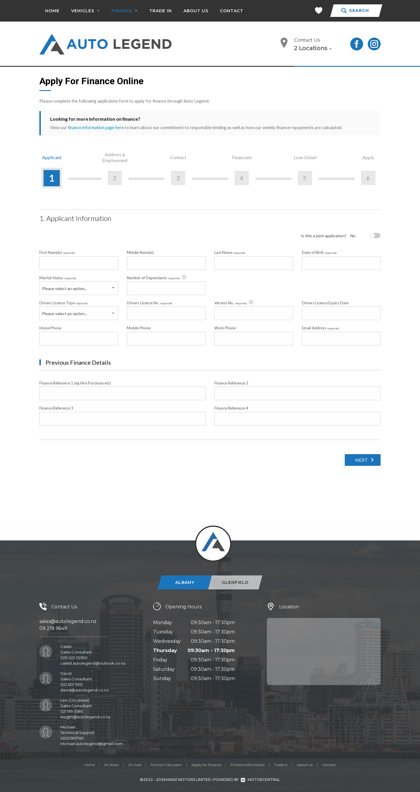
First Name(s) (57, 252)
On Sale (134, 764)
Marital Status (57, 277)
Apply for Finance (206, 764)
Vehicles (85, 10)
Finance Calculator (166, 764)
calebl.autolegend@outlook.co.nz (92, 663)
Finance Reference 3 (56, 408)
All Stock (111, 764)
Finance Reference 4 (231, 408)
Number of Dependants (157, 277)
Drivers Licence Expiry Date (325, 302)
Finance (124, 10)
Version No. (234, 302)
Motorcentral (260, 779)
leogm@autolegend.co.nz (85, 716)
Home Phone (50, 328)
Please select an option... (64, 288)
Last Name (229, 252)
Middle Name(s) (140, 252)
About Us (195, 10)
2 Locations (311, 48)
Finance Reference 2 (231, 382)
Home (52, 10)
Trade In (160, 10)
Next (360, 459)
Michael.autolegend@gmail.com (91, 743)
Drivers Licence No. (149, 302)
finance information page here (96, 127)
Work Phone (225, 328)
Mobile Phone (138, 328)
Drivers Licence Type (63, 302)
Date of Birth (319, 252)
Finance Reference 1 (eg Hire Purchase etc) (75, 382)
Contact (231, 10)
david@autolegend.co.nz (84, 689)
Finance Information (247, 764)
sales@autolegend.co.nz (68, 621)
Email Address (320, 328)
